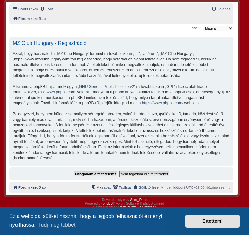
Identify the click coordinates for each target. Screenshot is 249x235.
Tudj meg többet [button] (56, 225)
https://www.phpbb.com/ (162, 103)
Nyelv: (197, 28)
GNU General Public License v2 (106, 86)
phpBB (108, 203)
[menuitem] (46, 9)
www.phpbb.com (61, 92)
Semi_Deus (138, 200)
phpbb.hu (121, 92)
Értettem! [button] (212, 221)
